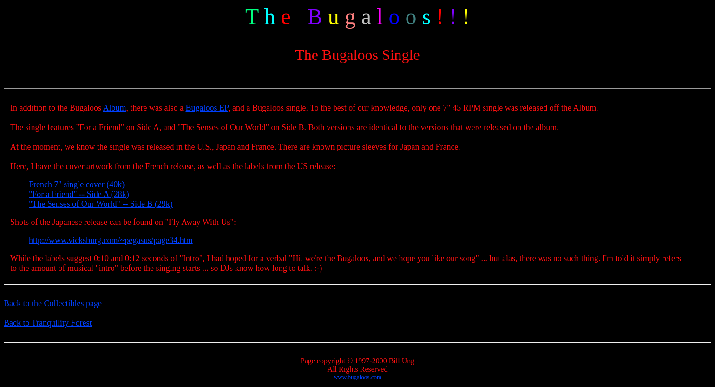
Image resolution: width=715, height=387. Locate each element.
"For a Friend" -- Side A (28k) (79, 194)
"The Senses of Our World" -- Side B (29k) (101, 204)
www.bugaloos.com (357, 377)
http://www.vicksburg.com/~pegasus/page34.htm (111, 240)
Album (114, 107)
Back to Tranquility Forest (48, 323)
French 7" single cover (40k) (77, 184)
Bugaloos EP (206, 107)
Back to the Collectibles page (53, 303)
